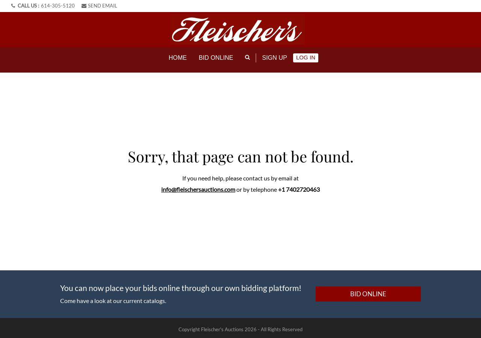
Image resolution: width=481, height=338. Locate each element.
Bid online (216, 58)
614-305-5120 (58, 6)
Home (178, 58)
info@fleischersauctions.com (198, 186)
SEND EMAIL (99, 6)
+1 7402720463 (299, 186)
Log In (305, 57)
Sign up (274, 58)
